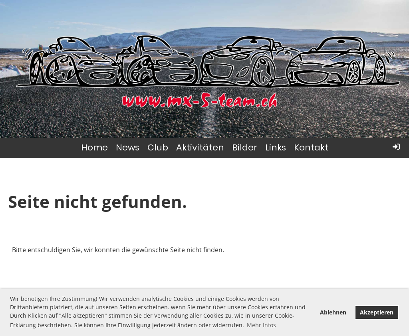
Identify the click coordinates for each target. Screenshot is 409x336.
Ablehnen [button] (333, 312)
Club (157, 147)
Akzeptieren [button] (376, 312)
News (127, 147)
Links (275, 147)
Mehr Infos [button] (261, 325)
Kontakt (311, 147)
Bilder (244, 147)
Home (94, 147)
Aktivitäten (200, 147)
